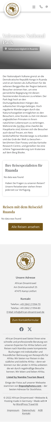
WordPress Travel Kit (27, 404)
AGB (40, 410)
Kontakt (26, 413)
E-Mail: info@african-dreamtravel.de (25, 312)
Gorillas (21, 126)
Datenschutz (28, 410)
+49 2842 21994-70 (30, 304)
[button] (34, 6)
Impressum (13, 410)
